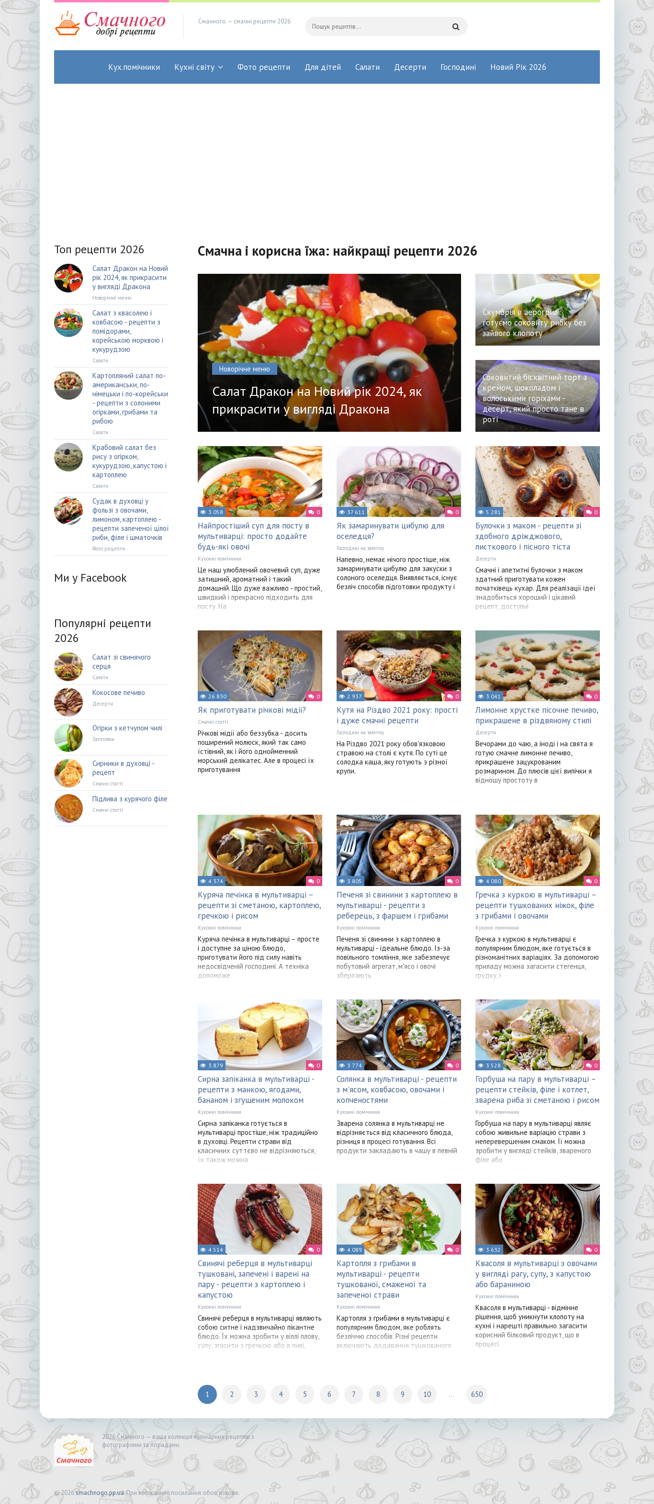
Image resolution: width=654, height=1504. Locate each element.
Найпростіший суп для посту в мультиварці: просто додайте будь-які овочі (253, 536)
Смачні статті (213, 721)
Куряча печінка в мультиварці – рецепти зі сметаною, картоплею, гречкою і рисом (259, 905)
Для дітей (322, 67)
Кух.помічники (134, 67)
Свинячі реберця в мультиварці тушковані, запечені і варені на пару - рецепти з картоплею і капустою (255, 1279)
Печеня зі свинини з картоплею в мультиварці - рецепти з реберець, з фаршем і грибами (397, 905)
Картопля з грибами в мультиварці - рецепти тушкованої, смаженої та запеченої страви (381, 1279)
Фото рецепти (263, 67)
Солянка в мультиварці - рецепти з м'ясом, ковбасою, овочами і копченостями (397, 1089)
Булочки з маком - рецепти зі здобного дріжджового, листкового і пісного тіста (528, 536)
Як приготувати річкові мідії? (252, 710)
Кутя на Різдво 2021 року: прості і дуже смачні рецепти (397, 715)
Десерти (410, 67)
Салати (367, 67)
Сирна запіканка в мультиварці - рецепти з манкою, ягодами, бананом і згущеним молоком (256, 1089)
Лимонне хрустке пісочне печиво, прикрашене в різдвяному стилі (536, 715)
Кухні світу (194, 67)
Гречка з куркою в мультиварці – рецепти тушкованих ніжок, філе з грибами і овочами (535, 905)
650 (477, 1394)
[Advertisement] (327, 156)
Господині (458, 67)
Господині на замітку (360, 548)
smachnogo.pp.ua (100, 1493)
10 (427, 1394)
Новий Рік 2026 (518, 67)
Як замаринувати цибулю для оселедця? (390, 530)
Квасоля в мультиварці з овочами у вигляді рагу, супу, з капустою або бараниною (536, 1274)
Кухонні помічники (219, 558)
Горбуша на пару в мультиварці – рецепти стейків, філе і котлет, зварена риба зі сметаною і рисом (537, 1089)
